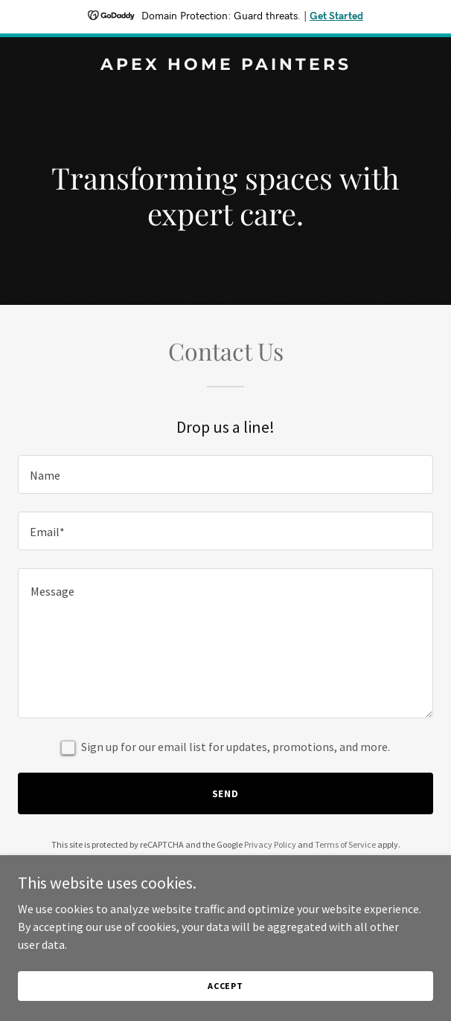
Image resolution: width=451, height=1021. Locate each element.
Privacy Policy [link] (270, 844)
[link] (225, 65)
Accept (225, 985)
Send (226, 793)
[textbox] (225, 474)
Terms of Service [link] (345, 844)
